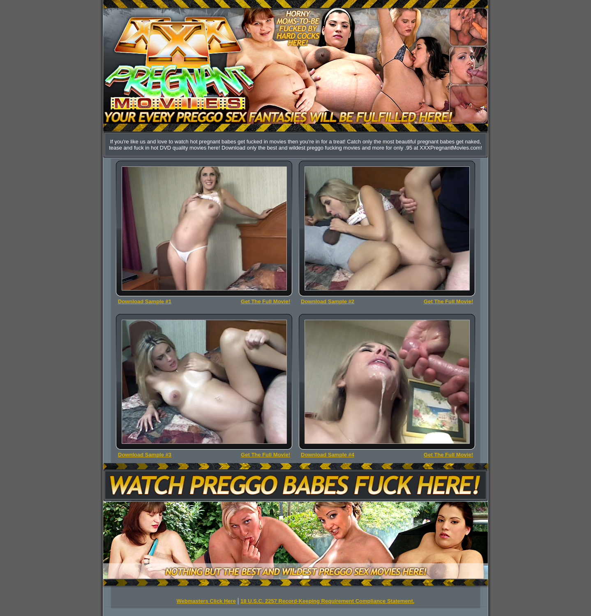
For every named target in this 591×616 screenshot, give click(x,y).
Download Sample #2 (327, 301)
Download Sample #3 (144, 455)
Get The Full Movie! (265, 301)
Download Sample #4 (327, 455)
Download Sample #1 (144, 301)
